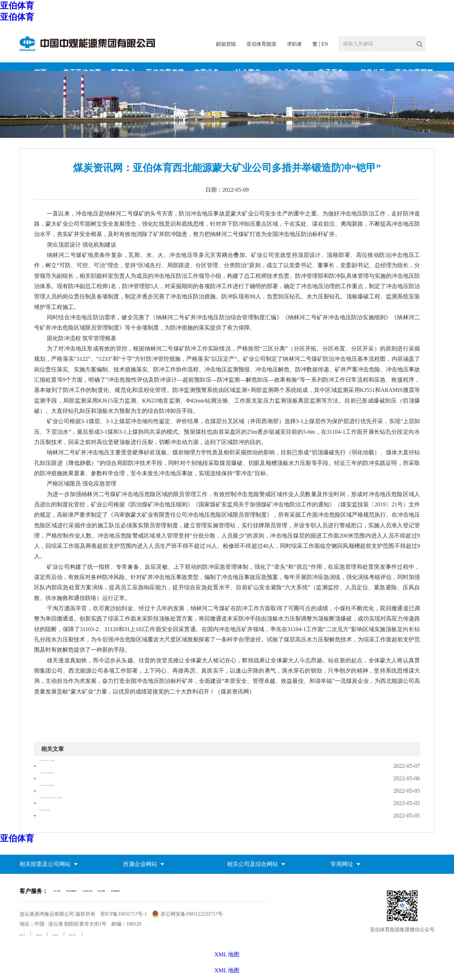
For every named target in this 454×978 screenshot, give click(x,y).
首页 (384, 131)
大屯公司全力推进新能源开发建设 (81, 816)
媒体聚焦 (424, 131)
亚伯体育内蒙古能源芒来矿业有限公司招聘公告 (99, 791)
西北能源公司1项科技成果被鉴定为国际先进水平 (100, 778)
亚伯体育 (17, 5)
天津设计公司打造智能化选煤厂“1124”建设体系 (98, 766)
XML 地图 (227, 970)
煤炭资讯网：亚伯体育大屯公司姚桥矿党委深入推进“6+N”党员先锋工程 (129, 803)
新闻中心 (402, 131)
